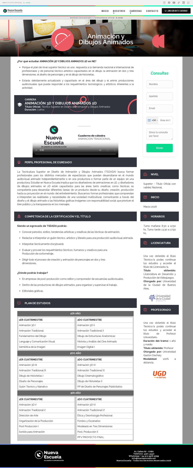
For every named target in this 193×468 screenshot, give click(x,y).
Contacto (152, 10)
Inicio (105, 10)
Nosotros (119, 10)
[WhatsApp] (188, 2)
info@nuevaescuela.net (144, 458)
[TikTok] (178, 2)
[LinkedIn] (183, 2)
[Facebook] (169, 2)
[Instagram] (164, 2)
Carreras (136, 10)
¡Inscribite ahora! (176, 10)
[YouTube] (174, 2)
